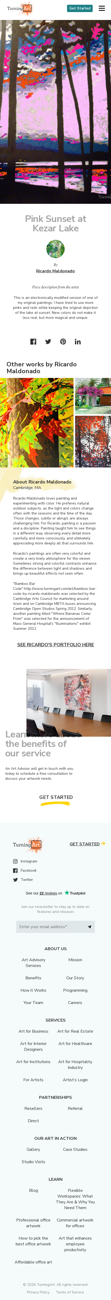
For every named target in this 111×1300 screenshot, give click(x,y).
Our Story (75, 978)
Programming (75, 990)
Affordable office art (33, 1262)
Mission (75, 960)
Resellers (33, 1108)
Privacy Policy (38, 1292)
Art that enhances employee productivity (75, 1244)
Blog (33, 1190)
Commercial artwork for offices (75, 1223)
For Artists (33, 1080)
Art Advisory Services (33, 963)
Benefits (33, 978)
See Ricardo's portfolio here (55, 645)
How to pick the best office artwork (33, 1241)
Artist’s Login (75, 1080)
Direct (33, 1121)
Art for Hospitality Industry (75, 1064)
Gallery (33, 1149)
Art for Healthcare (75, 1044)
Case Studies (75, 1149)
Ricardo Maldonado (55, 271)
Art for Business (33, 1031)
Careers (75, 1003)
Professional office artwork (33, 1223)
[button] (101, 8)
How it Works (33, 990)
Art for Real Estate (75, 1031)
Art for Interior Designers (33, 1046)
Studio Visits (33, 1162)
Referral (75, 1108)
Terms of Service (70, 1292)
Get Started (79, 8)
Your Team (33, 1003)
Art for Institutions (33, 1062)
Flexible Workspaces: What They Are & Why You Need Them (75, 1199)
